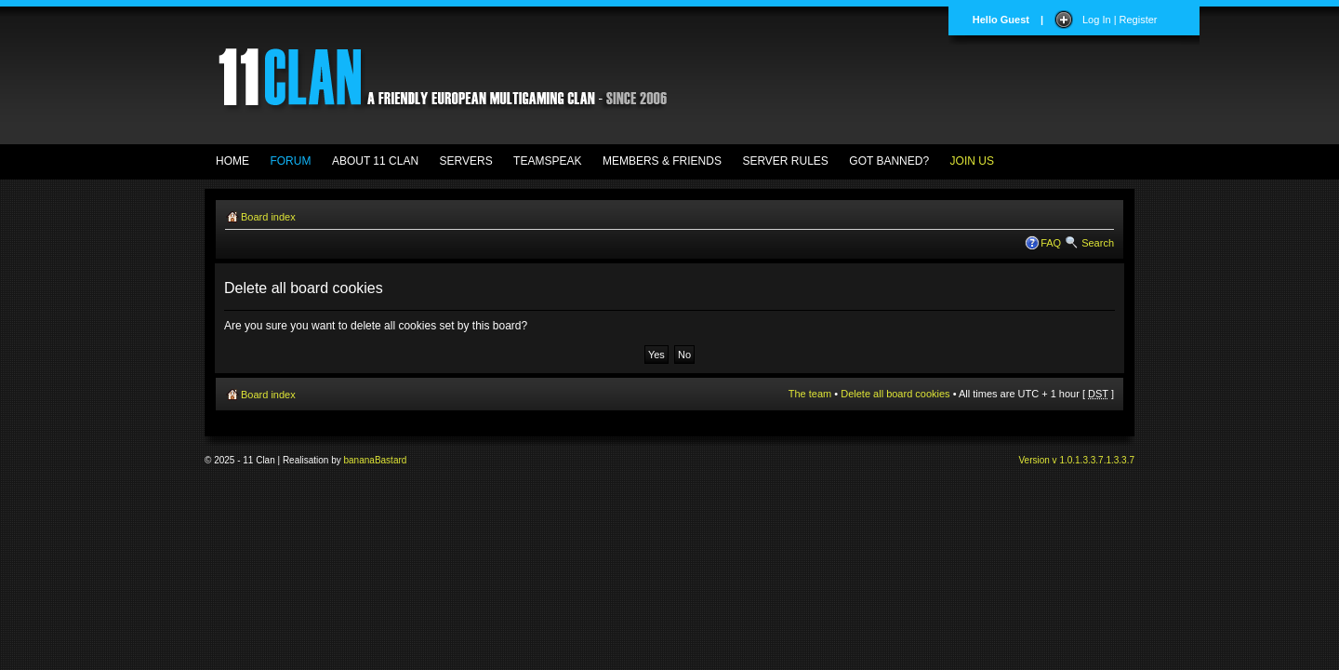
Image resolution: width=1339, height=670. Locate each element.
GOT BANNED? (889, 161)
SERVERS (466, 161)
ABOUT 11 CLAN (375, 161)
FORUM (290, 161)
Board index (268, 216)
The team (810, 393)
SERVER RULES (785, 161)
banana (359, 460)
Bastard (390, 460)
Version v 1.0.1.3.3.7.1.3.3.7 (1076, 460)
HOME (232, 161)
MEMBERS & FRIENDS (662, 161)
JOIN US (972, 161)
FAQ (1051, 242)
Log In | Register (1120, 19)
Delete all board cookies (895, 393)
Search (1097, 242)
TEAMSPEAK (547, 161)
